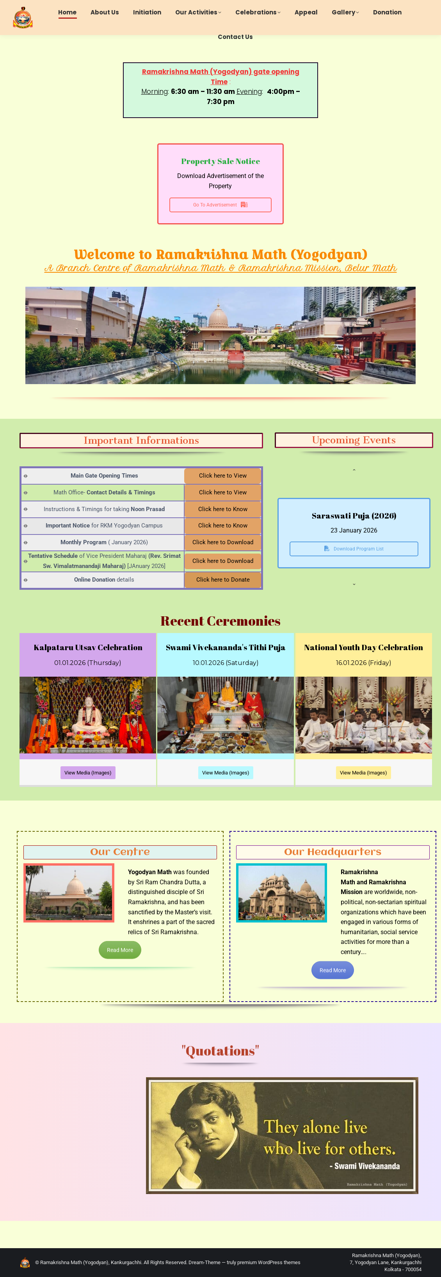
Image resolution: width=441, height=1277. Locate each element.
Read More (120, 960)
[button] (354, 470)
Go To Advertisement (220, 205)
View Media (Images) (88, 773)
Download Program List (354, 549)
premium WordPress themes (269, 1262)
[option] (354, 540)
